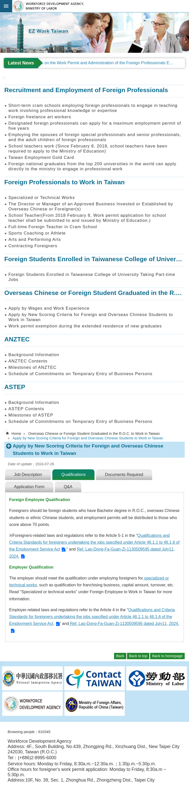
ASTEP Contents (26, 408)
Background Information (33, 354)
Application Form (29, 487)
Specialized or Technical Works (41, 197)
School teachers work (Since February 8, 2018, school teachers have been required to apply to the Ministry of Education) (87, 149)
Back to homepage (167, 656)
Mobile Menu (6, 6)
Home (16, 434)
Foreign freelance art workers (39, 116)
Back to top (138, 656)
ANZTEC (17, 339)
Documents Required (124, 474)
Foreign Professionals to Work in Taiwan (64, 182)
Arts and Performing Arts (34, 239)
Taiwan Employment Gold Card (41, 157)
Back (120, 656)
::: (1, 14)
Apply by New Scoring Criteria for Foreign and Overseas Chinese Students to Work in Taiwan (90, 317)
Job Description (28, 474)
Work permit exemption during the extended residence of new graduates (85, 326)
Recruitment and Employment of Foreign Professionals (86, 90)
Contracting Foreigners (32, 245)
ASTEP (14, 387)
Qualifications (73, 474)
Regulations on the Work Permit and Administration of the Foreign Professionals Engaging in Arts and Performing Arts (103, 63)
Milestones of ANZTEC (32, 367)
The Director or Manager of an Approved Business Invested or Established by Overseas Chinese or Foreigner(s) (90, 206)
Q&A (68, 487)
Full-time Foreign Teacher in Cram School (52, 226)
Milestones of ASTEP (30, 415)
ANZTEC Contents (28, 361)
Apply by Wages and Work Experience (48, 308)
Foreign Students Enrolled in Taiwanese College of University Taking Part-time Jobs (91, 277)
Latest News (21, 62)
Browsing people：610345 (29, 732)
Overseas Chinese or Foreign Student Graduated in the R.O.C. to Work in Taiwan (94, 434)
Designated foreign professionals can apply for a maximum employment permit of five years (94, 126)
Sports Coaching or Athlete (37, 233)
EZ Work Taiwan (100, 6)
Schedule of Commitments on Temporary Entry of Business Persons (80, 373)
